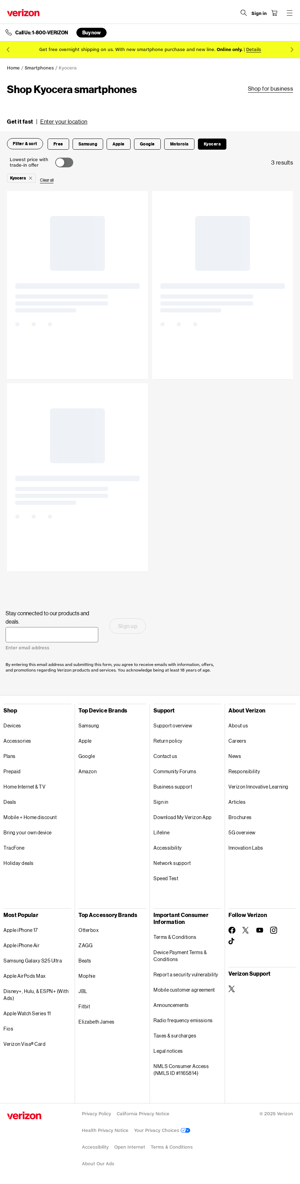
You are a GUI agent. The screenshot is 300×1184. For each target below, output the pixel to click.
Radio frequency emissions (183, 1020)
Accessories (17, 741)
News (234, 756)
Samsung (88, 725)
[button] (47, 121)
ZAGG (85, 945)
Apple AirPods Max (24, 976)
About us (238, 725)
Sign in (160, 802)
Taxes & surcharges (174, 1036)
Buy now (91, 32)
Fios (8, 1029)
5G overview (242, 832)
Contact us (165, 756)
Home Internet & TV (24, 787)
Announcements (171, 1005)
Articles (236, 802)
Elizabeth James (96, 1022)
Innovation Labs (245, 848)
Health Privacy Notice (105, 1130)
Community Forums (174, 771)
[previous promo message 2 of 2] (8, 49)
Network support (172, 863)
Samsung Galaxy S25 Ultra (32, 961)
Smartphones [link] (39, 67)
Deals (9, 802)
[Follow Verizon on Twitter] (245, 930)
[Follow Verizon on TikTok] (231, 941)
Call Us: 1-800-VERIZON (41, 32)
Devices (12, 725)
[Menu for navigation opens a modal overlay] (289, 12)
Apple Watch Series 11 (27, 1013)
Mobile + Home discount (30, 817)
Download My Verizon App (182, 817)
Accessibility (167, 848)
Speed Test (165, 878)
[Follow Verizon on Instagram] (273, 930)
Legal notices (168, 1051)
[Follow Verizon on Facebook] (231, 930)
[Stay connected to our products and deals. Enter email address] (52, 634)
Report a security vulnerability (185, 974)
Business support (172, 787)
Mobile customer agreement (184, 990)
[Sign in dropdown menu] (259, 13)
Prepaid (12, 771)
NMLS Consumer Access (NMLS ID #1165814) (181, 1069)
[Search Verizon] (243, 12)
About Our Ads (98, 1163)
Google (86, 756)
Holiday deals (18, 863)
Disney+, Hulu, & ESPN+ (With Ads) (35, 994)
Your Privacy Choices (162, 1130)
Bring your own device (27, 832)
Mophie (86, 976)
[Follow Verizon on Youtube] (259, 930)
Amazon (87, 771)
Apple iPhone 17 (20, 930)
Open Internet (129, 1147)
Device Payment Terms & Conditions (180, 955)
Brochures (240, 817)
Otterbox (88, 930)
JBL (83, 991)
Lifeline (161, 832)
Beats (84, 961)
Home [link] (13, 67)
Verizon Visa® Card (24, 1044)
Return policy (168, 741)
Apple (85, 741)
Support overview (172, 725)
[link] (270, 89)
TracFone (13, 848)
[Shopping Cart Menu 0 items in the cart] (274, 12)
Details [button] (253, 49)
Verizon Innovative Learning (258, 787)
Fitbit (84, 1006)
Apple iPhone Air (21, 945)
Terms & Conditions (174, 937)
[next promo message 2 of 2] (292, 49)
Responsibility (244, 771)
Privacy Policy (96, 1113)
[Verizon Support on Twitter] (231, 988)
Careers (237, 741)
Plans (9, 756)
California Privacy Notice (143, 1113)
